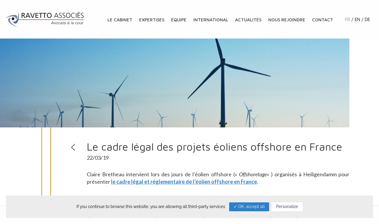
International (210, 19)
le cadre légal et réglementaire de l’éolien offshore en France (184, 181)
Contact (322, 19)
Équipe (179, 19)
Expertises (151, 19)
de (367, 19)
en (357, 19)
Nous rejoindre (286, 19)
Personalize (287, 206)
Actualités (248, 19)
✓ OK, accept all (249, 206)
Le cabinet (119, 19)
